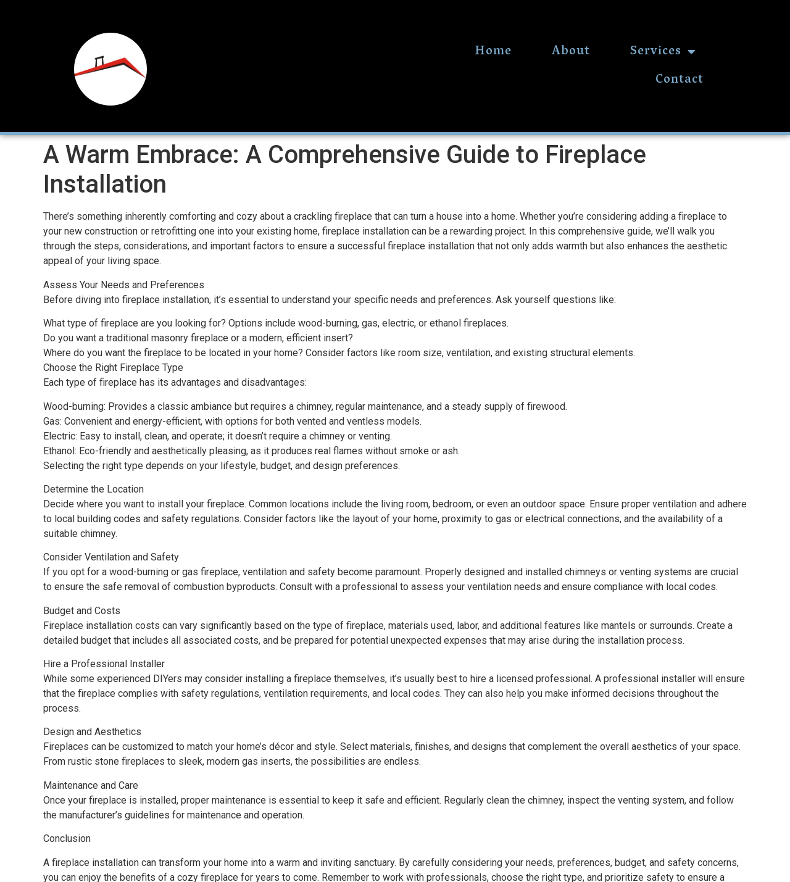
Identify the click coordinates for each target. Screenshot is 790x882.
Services (663, 52)
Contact (679, 80)
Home (493, 52)
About (571, 52)
